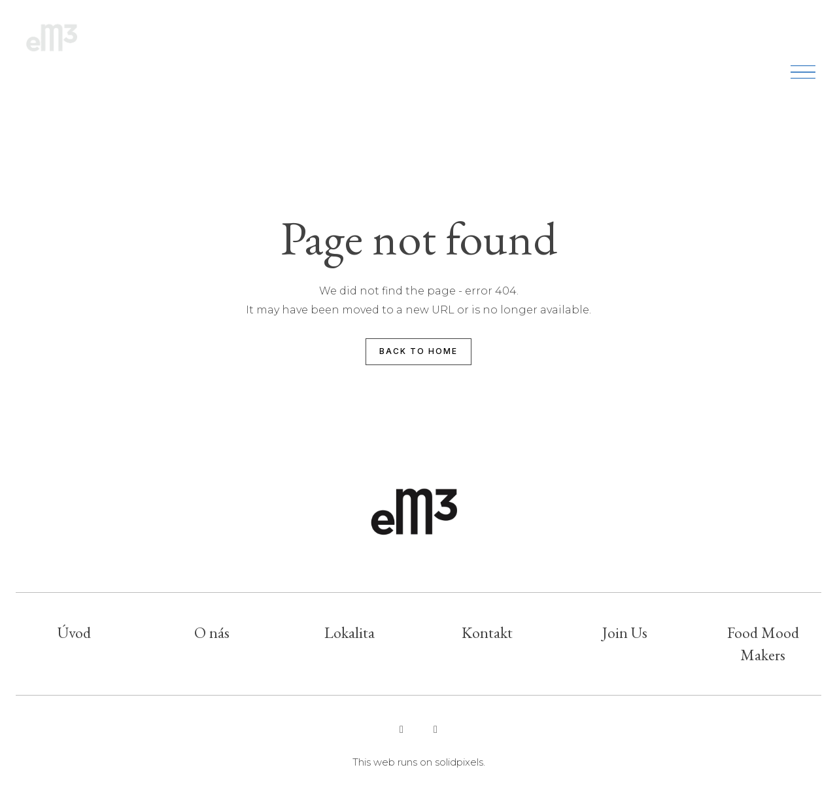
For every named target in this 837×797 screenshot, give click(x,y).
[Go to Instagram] (401, 729)
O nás (212, 632)
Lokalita (349, 632)
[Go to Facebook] (435, 729)
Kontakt (487, 632)
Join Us (624, 632)
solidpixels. (460, 762)
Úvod (74, 632)
